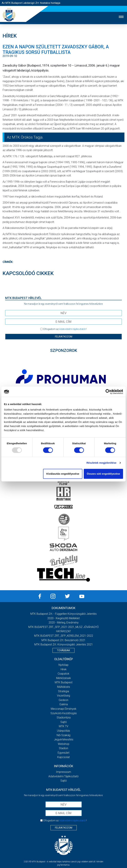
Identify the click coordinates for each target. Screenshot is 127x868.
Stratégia (63, 691)
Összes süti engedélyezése (103, 473)
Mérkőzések (63, 678)
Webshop (63, 744)
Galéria (63, 704)
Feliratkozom (63, 336)
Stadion (63, 748)
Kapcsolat (63, 757)
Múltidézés (63, 686)
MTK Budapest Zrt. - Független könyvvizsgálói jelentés (63, 613)
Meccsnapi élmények (63, 708)
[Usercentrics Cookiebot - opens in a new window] (108, 391)
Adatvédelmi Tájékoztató (63, 776)
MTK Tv (63, 726)
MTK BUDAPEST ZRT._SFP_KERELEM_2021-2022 (63, 635)
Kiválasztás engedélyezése (62, 473)
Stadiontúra (64, 717)
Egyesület (63, 752)
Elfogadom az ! (65, 329)
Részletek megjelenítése (101, 462)
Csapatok (63, 673)
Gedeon (63, 700)
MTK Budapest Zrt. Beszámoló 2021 (63, 640)
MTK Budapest (63, 682)
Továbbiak (63, 650)
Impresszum (63, 772)
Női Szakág (63, 735)
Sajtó (63, 722)
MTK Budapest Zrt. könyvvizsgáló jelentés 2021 (63, 644)
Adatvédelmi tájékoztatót (72, 329)
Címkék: (8, 262)
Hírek (64, 669)
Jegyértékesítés (63, 739)
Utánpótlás (63, 730)
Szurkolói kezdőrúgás (63, 713)
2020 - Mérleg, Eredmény (64, 622)
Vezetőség (63, 695)
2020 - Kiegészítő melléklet (63, 618)
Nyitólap (63, 665)
